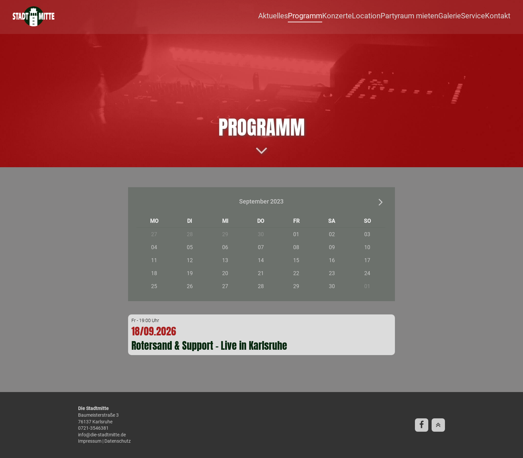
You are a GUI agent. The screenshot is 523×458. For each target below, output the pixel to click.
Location (375, 16)
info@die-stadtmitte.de (102, 434)
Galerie (452, 16)
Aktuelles (287, 16)
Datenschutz (117, 441)
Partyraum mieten (415, 16)
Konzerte (348, 16)
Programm (317, 16)
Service (475, 16)
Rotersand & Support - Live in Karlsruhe (209, 345)
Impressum (89, 441)
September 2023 (261, 202)
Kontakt (499, 16)
